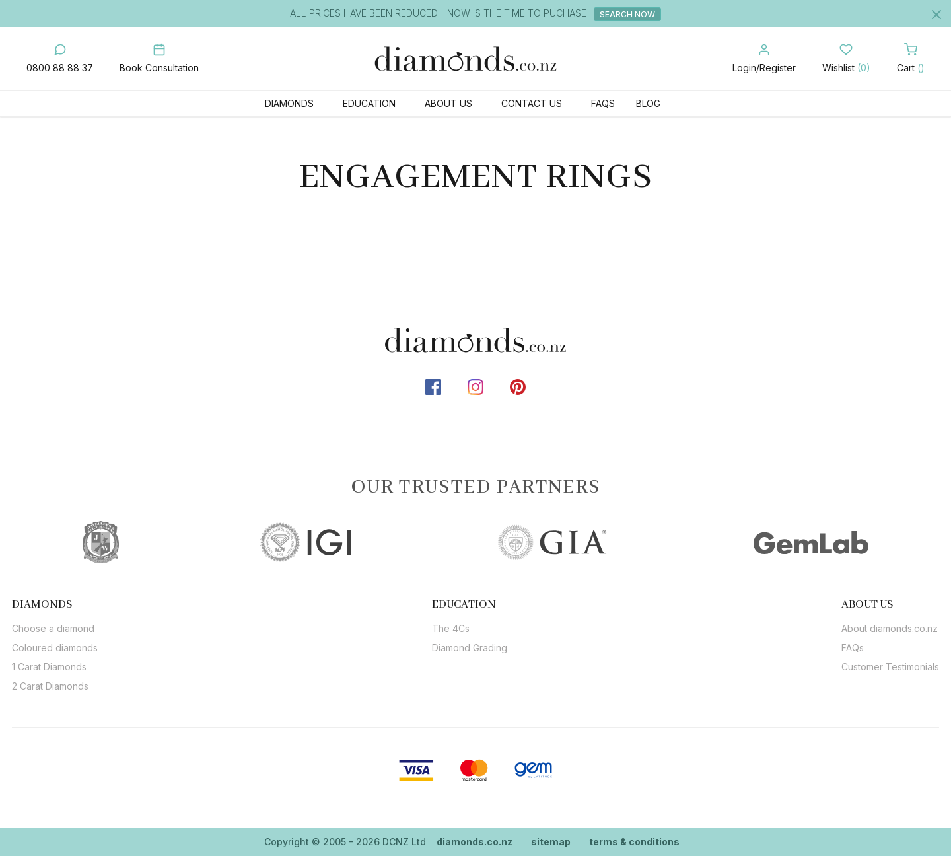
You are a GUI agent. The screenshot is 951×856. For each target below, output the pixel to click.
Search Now (628, 14)
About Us (448, 103)
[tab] (55, 604)
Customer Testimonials (890, 666)
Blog (648, 103)
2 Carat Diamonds (50, 686)
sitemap (551, 841)
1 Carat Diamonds (49, 666)
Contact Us (531, 103)
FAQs (603, 103)
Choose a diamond (53, 628)
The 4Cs (451, 628)
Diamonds (289, 103)
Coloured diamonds (55, 647)
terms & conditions (634, 841)
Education (369, 103)
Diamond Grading (469, 647)
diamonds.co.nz (474, 841)
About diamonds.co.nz (889, 628)
